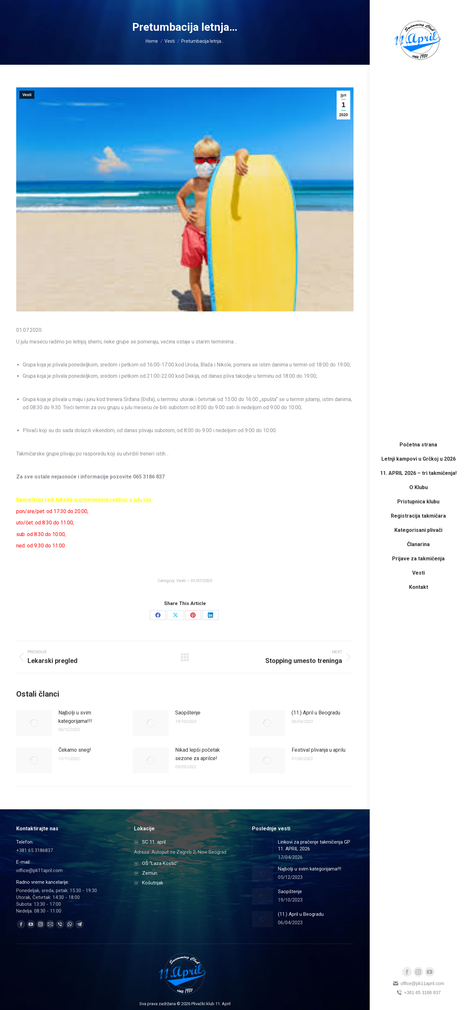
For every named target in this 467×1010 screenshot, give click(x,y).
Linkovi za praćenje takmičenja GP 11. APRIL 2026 (314, 845)
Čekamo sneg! (74, 750)
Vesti (26, 95)
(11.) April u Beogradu (316, 713)
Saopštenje (187, 713)
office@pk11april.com (418, 983)
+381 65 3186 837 (418, 992)
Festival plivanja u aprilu (318, 750)
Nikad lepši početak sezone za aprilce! (197, 754)
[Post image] (34, 723)
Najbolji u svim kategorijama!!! (75, 717)
